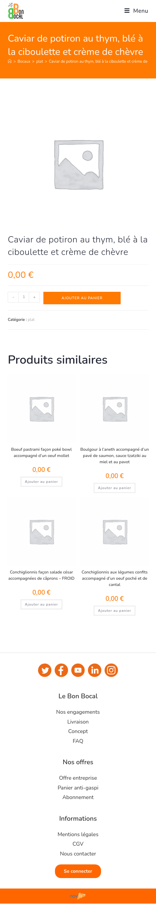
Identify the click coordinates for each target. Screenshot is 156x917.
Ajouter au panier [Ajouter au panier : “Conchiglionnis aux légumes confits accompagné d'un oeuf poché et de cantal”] (114, 610)
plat (31, 319)
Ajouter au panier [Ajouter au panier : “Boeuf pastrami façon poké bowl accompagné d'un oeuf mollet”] (41, 481)
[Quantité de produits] (23, 297)
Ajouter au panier (82, 298)
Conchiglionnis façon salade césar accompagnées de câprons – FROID (41, 575)
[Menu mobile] (134, 11)
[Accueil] (10, 61)
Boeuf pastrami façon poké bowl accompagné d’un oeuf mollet (41, 452)
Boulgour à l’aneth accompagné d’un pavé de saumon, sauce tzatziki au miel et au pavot (114, 456)
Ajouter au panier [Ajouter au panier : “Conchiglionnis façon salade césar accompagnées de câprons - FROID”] (41, 604)
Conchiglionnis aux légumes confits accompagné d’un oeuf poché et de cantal (115, 578)
